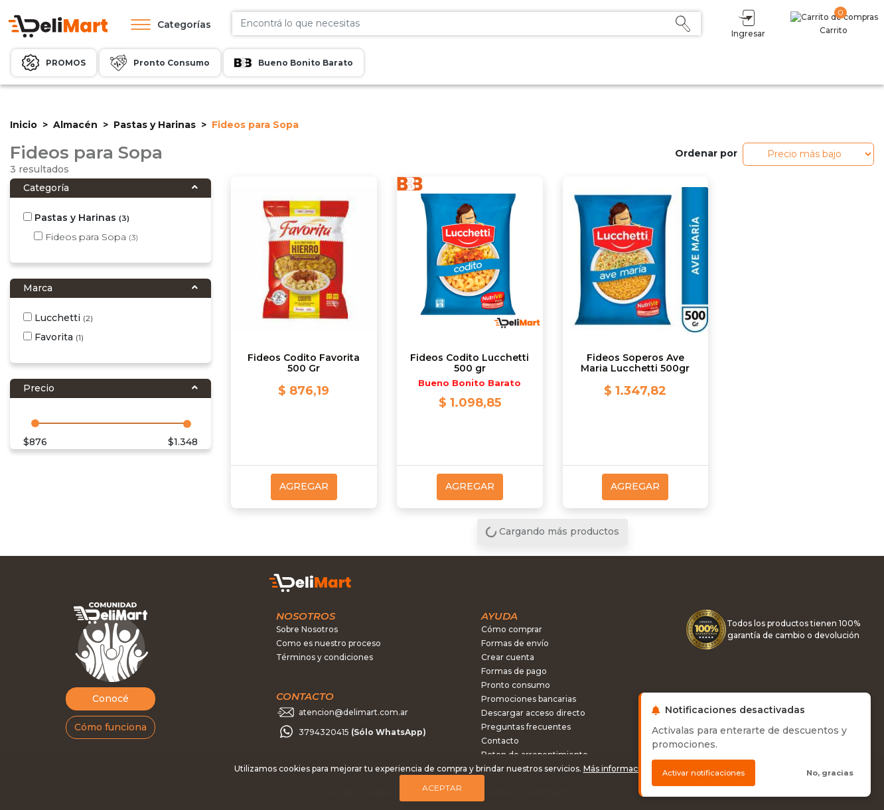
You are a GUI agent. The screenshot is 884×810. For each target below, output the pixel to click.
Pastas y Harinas (154, 125)
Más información (616, 769)
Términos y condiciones (324, 657)
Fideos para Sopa (86, 237)
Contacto (500, 741)
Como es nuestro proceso (328, 643)
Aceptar (442, 788)
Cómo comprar (511, 629)
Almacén (75, 125)
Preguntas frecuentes (526, 727)
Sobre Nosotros (307, 629)
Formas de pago (514, 671)
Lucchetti (58, 318)
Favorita (53, 337)
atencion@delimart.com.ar (353, 712)
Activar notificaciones (703, 772)
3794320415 (362, 732)
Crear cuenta (507, 657)
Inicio (23, 125)
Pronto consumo (515, 685)
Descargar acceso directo (533, 713)
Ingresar (806, 22)
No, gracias (829, 772)
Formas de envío (515, 643)
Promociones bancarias (528, 699)
